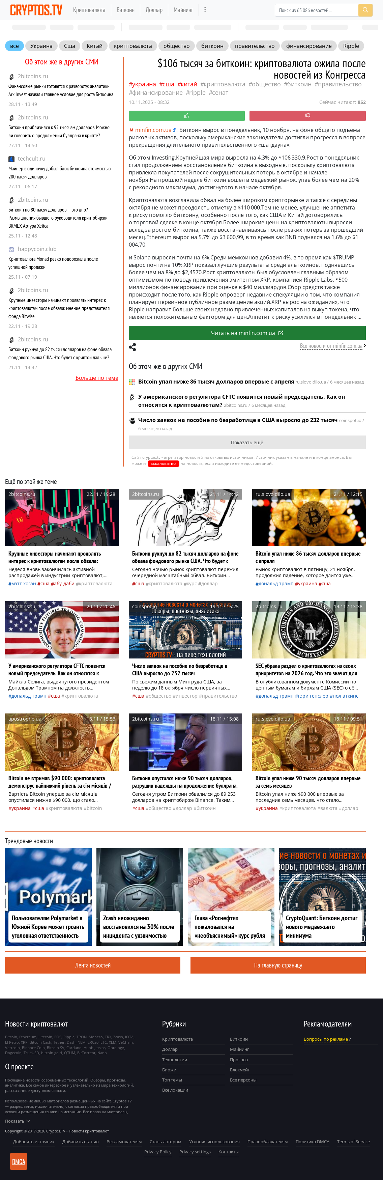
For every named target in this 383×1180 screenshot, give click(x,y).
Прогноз (239, 1060)
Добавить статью (80, 1142)
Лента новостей (93, 965)
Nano (102, 1052)
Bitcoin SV (55, 1047)
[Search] (324, 10)
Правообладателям (267, 1142)
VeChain (125, 1042)
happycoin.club (37, 249)
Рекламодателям (124, 1142)
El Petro (12, 1042)
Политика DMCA (312, 1142)
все (14, 46)
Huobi (89, 1047)
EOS (57, 1036)
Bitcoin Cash (40, 1042)
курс (192, 583)
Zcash (118, 1036)
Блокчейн (240, 1070)
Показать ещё (247, 442)
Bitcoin (94, 808)
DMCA (18, 1161)
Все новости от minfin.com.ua (331, 345)
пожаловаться (163, 463)
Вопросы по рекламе (326, 1039)
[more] (205, 10)
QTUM (69, 1052)
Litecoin (45, 1036)
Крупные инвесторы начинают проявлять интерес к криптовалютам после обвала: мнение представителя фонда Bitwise (59, 308)
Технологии (174, 1060)
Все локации (175, 1090)
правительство (255, 46)
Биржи (169, 1070)
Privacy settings (195, 1152)
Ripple (351, 46)
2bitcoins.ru (33, 76)
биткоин (212, 46)
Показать (17, 1121)
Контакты (228, 1152)
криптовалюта (133, 46)
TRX (108, 1036)
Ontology (116, 1047)
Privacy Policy (158, 1152)
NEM (82, 1042)
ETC (103, 1042)
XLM (112, 1042)
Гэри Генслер (313, 696)
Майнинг (183, 9)
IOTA (129, 1036)
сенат (220, 92)
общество (177, 46)
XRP (24, 1042)
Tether (59, 1042)
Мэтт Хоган (23, 583)
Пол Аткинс (345, 696)
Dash (71, 1042)
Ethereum (27, 1036)
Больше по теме (97, 378)
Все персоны (243, 1080)
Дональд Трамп (276, 583)
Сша (69, 46)
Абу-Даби (64, 583)
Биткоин (126, 9)
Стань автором (165, 1142)
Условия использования (214, 1142)
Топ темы (172, 1080)
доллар (209, 583)
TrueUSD (31, 1052)
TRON (82, 1036)
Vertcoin (12, 1047)
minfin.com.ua (150, 130)
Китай (94, 46)
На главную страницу (278, 965)
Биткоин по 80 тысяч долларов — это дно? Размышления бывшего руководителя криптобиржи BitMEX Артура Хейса (58, 217)
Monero (96, 1036)
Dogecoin (13, 1052)
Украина (41, 46)
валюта (328, 808)
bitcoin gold (51, 1052)
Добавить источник (34, 1142)
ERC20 (93, 1042)
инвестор (187, 696)
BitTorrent (86, 1052)
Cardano (74, 1047)
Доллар (154, 9)
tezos (101, 1047)
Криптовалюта (89, 9)
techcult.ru (32, 158)
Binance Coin (33, 1047)
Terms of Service (353, 1142)
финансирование (309, 46)
